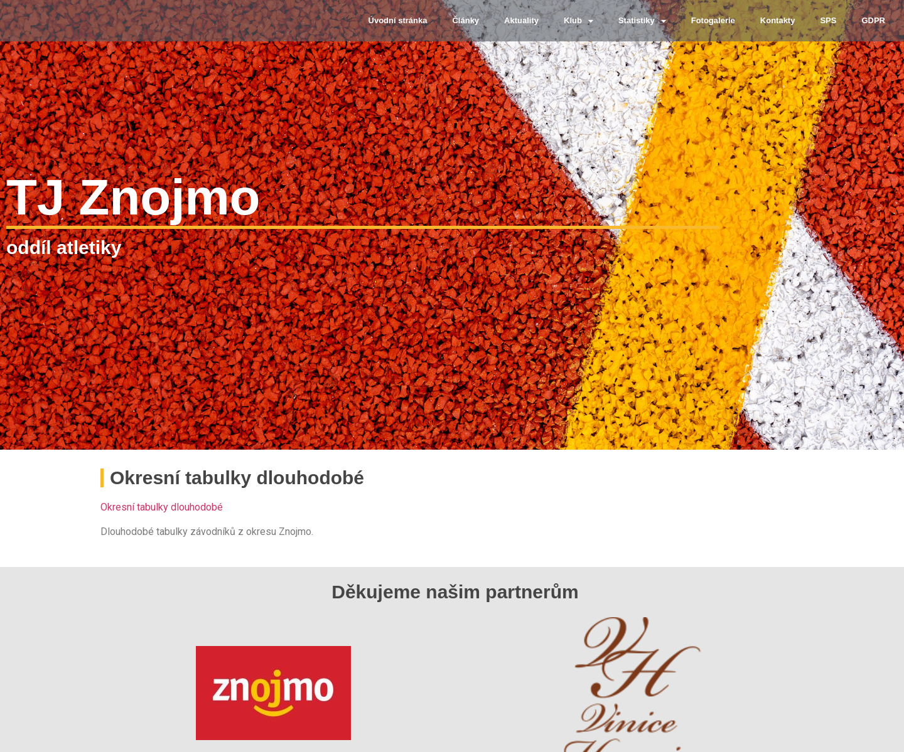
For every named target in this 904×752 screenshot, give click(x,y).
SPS (828, 20)
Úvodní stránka (398, 20)
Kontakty (777, 20)
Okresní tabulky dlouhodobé (161, 507)
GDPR (873, 20)
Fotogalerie (713, 20)
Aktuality (521, 20)
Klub (578, 21)
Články (465, 20)
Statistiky (642, 21)
